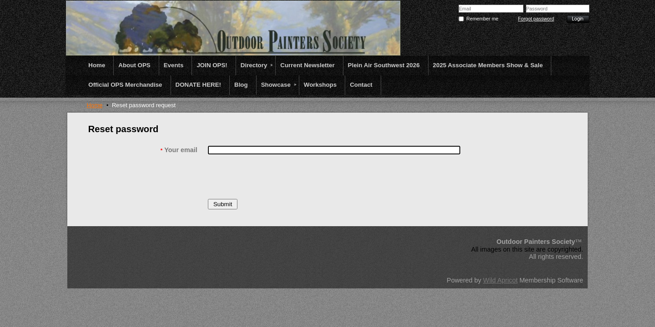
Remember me (482, 18)
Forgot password (536, 18)
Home (95, 105)
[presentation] (277, 176)
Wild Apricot (500, 280)
